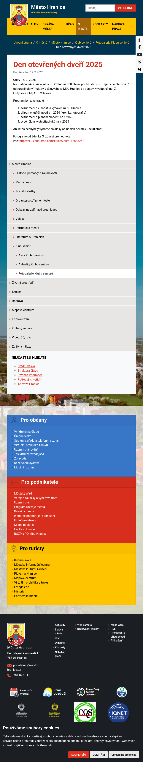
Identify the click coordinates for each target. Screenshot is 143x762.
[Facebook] (139, 47)
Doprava (16, 301)
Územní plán (22, 502)
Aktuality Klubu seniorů (32, 264)
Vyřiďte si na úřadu (26, 431)
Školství (15, 292)
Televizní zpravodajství (29, 454)
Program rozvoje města (29, 507)
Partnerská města (26, 228)
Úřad (70, 24)
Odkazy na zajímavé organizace (35, 209)
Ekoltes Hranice (24, 529)
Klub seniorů (83, 42)
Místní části (22, 182)
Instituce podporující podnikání (34, 516)
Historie (19, 591)
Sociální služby (24, 191)
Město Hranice (61, 42)
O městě (83, 27)
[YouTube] (139, 54)
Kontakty (100, 24)
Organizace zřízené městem (33, 200)
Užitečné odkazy (25, 520)
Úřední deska (26, 366)
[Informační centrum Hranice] (139, 40)
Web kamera (84, 624)
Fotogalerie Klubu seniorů (112, 42)
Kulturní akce (22, 560)
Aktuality (31, 24)
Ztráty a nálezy (20, 346)
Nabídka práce (118, 27)
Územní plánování (26, 449)
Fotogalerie (21, 587)
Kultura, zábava (20, 328)
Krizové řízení (19, 319)
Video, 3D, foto (20, 337)
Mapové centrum (21, 310)
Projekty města (24, 511)
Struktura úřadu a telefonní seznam (37, 440)
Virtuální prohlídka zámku (31, 445)
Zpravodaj (20, 458)
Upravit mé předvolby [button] (124, 754)
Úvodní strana (23, 42)
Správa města (48, 27)
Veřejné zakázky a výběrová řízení (36, 498)
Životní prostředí (21, 282)
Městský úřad (23, 493)
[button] (125, 8)
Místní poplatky (24, 525)
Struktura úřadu (28, 370)
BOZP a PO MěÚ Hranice (30, 534)
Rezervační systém (26, 463)
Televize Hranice (28, 384)
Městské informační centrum (33, 564)
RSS (113, 628)
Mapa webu (117, 624)
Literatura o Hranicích (28, 237)
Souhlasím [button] (78, 754)
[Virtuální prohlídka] (139, 69)
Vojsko (19, 219)
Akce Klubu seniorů (30, 255)
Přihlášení (117, 640)
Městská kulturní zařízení (30, 569)
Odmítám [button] (99, 754)
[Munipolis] (139, 62)
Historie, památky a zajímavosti (35, 173)
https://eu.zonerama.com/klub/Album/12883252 (51, 141)
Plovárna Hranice (25, 573)
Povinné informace (30, 375)
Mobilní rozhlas (24, 467)
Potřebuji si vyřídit (29, 379)
